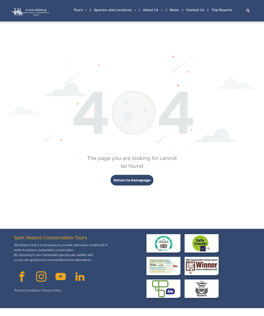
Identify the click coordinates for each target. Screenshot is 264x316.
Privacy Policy (51, 290)
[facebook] (21, 277)
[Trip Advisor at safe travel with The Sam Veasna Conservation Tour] (163, 243)
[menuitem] (81, 10)
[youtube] (60, 277)
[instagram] (41, 277)
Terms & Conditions (27, 290)
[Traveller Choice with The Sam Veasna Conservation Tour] (202, 288)
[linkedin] (80, 277)
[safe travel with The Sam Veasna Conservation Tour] (202, 243)
